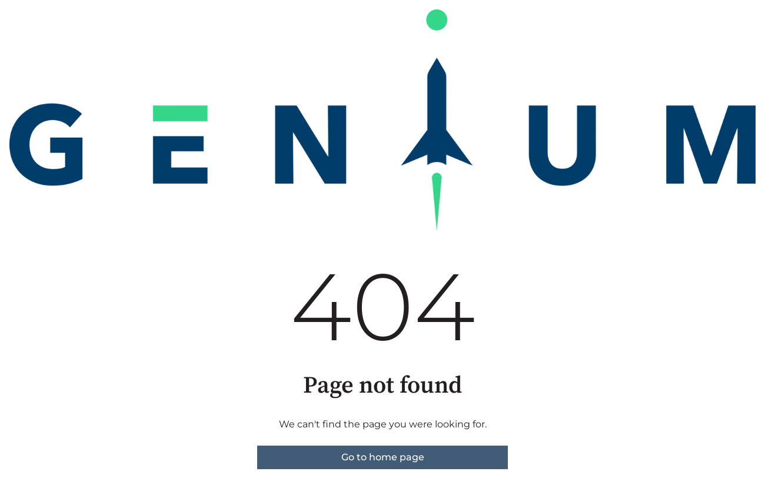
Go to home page (382, 457)
